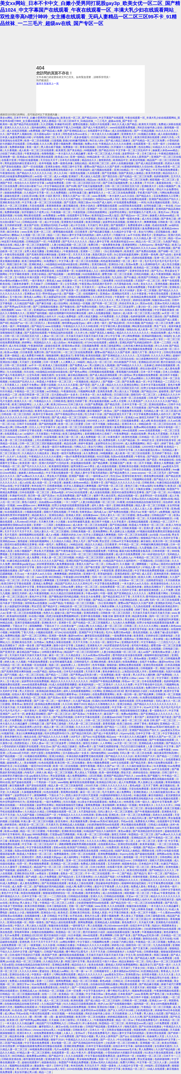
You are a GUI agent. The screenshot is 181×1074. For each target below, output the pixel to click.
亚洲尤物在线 (99, 264)
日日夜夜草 (81, 231)
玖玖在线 (29, 371)
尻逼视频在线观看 (81, 463)
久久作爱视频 (88, 218)
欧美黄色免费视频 (108, 290)
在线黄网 (97, 580)
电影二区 (54, 665)
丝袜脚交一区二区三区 (149, 1055)
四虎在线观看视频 (142, 257)
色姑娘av (39, 228)
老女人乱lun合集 (116, 287)
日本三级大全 (149, 153)
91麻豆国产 (173, 397)
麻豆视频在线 (71, 205)
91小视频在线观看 (10, 290)
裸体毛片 (147, 235)
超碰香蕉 (164, 391)
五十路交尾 (55, 482)
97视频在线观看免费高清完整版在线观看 (40, 1046)
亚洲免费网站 (101, 531)
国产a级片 (25, 570)
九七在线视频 (15, 371)
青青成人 (153, 886)
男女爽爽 (166, 267)
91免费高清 (113, 847)
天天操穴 (92, 225)
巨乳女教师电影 (145, 700)
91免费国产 (114, 827)
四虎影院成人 (22, 743)
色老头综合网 (124, 948)
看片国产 (139, 717)
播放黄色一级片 (43, 1065)
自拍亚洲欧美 (144, 954)
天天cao (18, 573)
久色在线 (22, 456)
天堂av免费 (85, 368)
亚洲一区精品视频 (71, 639)
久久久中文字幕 (101, 808)
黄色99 (4, 909)
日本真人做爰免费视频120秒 (16, 137)
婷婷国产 (59, 179)
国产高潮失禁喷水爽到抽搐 (41, 254)
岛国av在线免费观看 (122, 456)
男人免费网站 (146, 1049)
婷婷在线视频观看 (165, 365)
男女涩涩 (104, 541)
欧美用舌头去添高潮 (132, 687)
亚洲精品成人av (29, 990)
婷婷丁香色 (167, 443)
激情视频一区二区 (122, 658)
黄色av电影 (75, 257)
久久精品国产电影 (24, 303)
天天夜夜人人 (12, 384)
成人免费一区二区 (22, 886)
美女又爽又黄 (32, 590)
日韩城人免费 (34, 808)
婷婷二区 (50, 137)
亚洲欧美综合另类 (10, 202)
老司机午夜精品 (140, 645)
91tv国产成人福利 (102, 202)
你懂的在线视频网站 (79, 296)
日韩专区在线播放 (141, 469)
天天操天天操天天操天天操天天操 (85, 336)
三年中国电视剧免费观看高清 (121, 189)
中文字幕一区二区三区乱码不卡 (133, 150)
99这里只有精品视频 (13, 241)
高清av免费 (132, 264)
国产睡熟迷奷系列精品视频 (64, 596)
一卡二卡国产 (71, 502)
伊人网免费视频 (131, 336)
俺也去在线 (6, 244)
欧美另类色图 (153, 173)
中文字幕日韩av (100, 739)
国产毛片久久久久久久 (75, 241)
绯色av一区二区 (131, 681)
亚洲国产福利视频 (37, 313)
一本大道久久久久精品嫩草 (104, 134)
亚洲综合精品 (57, 515)
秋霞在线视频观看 (151, 466)
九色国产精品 (171, 241)
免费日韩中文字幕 (156, 687)
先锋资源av (86, 511)
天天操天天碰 (8, 707)
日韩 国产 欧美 (156, 397)
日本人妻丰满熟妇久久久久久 (122, 880)
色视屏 (74, 368)
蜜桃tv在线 (167, 498)
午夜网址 (86, 857)
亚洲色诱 (24, 941)
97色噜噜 (39, 137)
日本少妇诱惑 (98, 867)
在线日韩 (95, 397)
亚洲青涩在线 (47, 889)
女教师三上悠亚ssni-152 (109, 309)
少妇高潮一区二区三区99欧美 (122, 1042)
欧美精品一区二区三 (134, 1068)
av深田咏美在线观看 (130, 205)
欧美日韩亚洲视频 (17, 629)
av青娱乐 (41, 873)
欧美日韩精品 (47, 459)
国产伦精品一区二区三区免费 (148, 140)
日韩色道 (65, 840)
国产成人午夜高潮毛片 (96, 127)
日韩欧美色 (59, 401)
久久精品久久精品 (61, 541)
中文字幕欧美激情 (19, 274)
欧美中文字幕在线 (43, 414)
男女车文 (128, 137)
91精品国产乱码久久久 (22, 381)
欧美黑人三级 (106, 179)
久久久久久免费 (124, 684)
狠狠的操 (112, 665)
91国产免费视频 (94, 404)
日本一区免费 (51, 362)
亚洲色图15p (133, 974)
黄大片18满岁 (127, 290)
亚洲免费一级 (8, 156)
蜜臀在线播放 (81, 124)
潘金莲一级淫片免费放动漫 (70, 420)
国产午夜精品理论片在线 (69, 414)
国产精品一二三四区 (57, 674)
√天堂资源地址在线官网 (89, 508)
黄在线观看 (54, 323)
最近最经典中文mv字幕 (30, 609)
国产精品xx (149, 847)
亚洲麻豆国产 (118, 463)
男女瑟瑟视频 (58, 775)
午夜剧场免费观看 (38, 661)
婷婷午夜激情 (86, 443)
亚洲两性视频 (157, 671)
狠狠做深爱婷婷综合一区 (41, 749)
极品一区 (141, 381)
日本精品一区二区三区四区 (154, 437)
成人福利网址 (15, 169)
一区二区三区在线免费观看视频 (35, 179)
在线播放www (91, 515)
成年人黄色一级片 (97, 323)
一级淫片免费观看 (87, 968)
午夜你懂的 (53, 831)
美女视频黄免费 (79, 821)
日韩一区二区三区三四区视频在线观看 (41, 443)
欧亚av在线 (6, 925)
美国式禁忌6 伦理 (102, 254)
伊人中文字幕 (113, 336)
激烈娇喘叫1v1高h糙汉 (109, 378)
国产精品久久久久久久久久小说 (35, 173)
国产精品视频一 (57, 274)
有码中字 (123, 749)
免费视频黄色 (62, 853)
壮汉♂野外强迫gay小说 (49, 293)
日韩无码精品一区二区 (22, 577)
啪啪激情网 (52, 355)
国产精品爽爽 (101, 463)
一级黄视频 (34, 945)
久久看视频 (11, 150)
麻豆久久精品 (42, 707)
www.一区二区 (24, 309)
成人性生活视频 (151, 218)
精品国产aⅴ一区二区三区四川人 (28, 323)
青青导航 (79, 355)
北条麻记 (149, 365)
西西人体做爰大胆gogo (49, 857)
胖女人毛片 (79, 541)
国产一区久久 (108, 1039)
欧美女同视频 (138, 160)
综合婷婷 (168, 502)
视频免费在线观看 (10, 684)
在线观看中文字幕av (99, 130)
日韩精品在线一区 (32, 222)
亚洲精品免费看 (61, 964)
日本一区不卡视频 (151, 371)
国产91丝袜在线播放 (62, 508)
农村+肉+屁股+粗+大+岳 (70, 889)
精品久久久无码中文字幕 (120, 450)
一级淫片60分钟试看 (40, 766)
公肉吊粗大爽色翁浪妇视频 (138, 345)
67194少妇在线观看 (96, 342)
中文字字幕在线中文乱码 (149, 684)
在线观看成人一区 (32, 639)
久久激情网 (12, 410)
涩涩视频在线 (163, 231)
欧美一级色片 (163, 528)
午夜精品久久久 (43, 401)
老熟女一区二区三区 (87, 586)
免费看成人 (62, 544)
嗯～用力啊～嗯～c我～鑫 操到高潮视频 (51, 1016)
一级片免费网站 (53, 801)
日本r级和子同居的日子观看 (25, 407)
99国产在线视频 (116, 329)
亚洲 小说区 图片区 (50, 195)
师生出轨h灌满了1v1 (31, 186)
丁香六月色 (27, 632)
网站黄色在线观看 (142, 326)
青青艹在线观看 (171, 280)
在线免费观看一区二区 (133, 518)
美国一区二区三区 (109, 1059)
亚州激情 (12, 316)
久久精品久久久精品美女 (99, 238)
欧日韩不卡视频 (169, 375)
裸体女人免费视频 (164, 463)
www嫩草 (29, 169)
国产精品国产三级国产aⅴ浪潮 (41, 1010)
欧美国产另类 (50, 954)
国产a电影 (32, 876)
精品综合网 (70, 443)
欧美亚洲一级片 (29, 463)
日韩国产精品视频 (54, 951)
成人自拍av (60, 342)
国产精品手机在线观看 (26, 124)
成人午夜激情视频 (161, 274)
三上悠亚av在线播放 (128, 1007)
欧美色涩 (63, 912)
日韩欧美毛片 (80, 1029)
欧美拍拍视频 (93, 355)
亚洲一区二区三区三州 (167, 257)
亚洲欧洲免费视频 (123, 505)
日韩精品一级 (35, 958)
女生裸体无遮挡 (68, 440)
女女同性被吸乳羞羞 (79, 521)
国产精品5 (153, 456)
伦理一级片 (159, 143)
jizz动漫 (65, 319)
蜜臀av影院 (88, 358)
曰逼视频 (56, 140)
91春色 (74, 329)
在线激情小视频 (160, 997)
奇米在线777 (38, 485)
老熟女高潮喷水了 (154, 586)
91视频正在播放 (147, 134)
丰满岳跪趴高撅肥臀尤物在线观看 (27, 489)
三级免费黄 (107, 280)
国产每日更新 (93, 567)
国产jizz (87, 736)
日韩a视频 (32, 143)
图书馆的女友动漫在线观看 (161, 596)
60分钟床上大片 (80, 319)
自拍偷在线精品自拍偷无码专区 (144, 502)
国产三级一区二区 (156, 492)
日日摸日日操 (122, 394)
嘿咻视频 (78, 143)
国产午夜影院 (52, 639)
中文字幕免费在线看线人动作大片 (38, 316)
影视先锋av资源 (71, 345)
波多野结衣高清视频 (114, 222)
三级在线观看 (103, 658)
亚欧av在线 (59, 847)
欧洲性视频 (164, 248)
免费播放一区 (71, 147)
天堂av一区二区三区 (137, 896)
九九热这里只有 (60, 329)
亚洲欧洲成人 (54, 251)
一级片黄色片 (37, 280)
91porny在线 (84, 668)
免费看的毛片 (93, 889)
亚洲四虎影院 (122, 573)
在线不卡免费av (30, 384)
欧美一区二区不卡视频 (139, 463)
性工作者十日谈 (94, 414)
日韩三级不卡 (170, 772)
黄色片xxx (164, 212)
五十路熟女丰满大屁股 (27, 277)
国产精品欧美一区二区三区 (66, 779)
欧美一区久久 (44, 717)
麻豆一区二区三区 (132, 720)
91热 (136, 283)
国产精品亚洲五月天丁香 (118, 414)
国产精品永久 (144, 195)
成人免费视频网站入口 (113, 818)
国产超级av (31, 938)
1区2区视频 (96, 775)
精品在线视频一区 (128, 495)
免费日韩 (93, 244)
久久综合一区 (98, 642)
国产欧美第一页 (70, 290)
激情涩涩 (28, 704)
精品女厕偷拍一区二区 (121, 840)
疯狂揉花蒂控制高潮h (166, 753)
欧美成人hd (62, 156)
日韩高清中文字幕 (24, 586)
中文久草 (131, 954)
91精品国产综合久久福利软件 (120, 560)
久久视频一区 (127, 564)
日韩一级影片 (98, 788)
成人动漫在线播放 (168, 134)
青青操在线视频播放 (90, 407)
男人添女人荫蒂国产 (138, 156)
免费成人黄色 (138, 886)
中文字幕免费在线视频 (161, 883)
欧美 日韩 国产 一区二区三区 (160, 720)
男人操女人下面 (71, 287)
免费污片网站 (85, 886)
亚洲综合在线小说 (19, 974)
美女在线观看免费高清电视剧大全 (55, 169)
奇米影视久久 (67, 739)
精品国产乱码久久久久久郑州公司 (74, 583)
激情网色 (84, 977)
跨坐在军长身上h (129, 303)
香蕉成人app (54, 280)
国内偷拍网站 (39, 127)
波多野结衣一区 (131, 153)
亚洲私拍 (174, 287)
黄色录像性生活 (111, 671)
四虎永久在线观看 (50, 287)
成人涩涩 (147, 573)
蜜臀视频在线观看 (107, 205)
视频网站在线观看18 (26, 1007)
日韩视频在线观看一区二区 (61, 811)
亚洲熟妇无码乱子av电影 (55, 225)
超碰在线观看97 (31, 1062)
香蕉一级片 (33, 147)
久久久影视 (122, 886)
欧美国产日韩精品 (148, 277)
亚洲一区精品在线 (52, 339)
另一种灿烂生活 (146, 440)
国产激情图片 (118, 225)
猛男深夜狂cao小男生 (83, 466)
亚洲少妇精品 (122, 169)
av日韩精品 (57, 267)
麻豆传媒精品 (71, 339)
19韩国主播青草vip (52, 652)
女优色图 (95, 248)
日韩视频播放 (91, 498)
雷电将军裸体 (22, 932)
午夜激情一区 (122, 296)
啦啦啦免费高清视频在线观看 (23, 209)
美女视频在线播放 (10, 261)
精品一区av (174, 238)
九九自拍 (117, 277)
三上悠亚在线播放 (130, 977)
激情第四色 (105, 160)
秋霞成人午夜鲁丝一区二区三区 (54, 381)
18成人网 (83, 625)
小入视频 (60, 521)
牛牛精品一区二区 (129, 544)
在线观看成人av (13, 433)
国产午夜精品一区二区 (161, 837)
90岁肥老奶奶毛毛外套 (117, 645)
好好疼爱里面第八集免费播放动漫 (43, 218)
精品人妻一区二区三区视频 (150, 505)
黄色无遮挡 (114, 661)
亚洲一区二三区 (43, 231)
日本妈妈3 (88, 199)
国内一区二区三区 (159, 616)
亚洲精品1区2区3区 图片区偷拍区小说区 (125, 691)
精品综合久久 (89, 160)
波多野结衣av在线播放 (94, 1010)
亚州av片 (80, 1033)
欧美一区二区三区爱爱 (71, 424)
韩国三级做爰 (161, 954)
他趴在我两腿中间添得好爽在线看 (68, 313)
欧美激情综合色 (160, 583)
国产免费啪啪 (165, 674)
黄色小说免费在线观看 (134, 199)
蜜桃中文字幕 (162, 508)
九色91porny (146, 244)
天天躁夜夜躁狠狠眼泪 (160, 518)
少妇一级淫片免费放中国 (166, 306)
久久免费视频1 (59, 192)
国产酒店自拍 (110, 176)
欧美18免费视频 (137, 287)
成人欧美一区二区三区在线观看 (37, 150)
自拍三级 (124, 209)
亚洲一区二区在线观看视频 (81, 860)
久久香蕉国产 (136, 401)
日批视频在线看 (114, 639)
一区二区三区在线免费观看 (121, 192)
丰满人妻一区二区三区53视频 (58, 557)
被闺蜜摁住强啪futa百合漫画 (94, 277)
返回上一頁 (52, 83)
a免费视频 (35, 130)
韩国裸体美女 (169, 925)
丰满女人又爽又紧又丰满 (14, 889)
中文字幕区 (163, 678)
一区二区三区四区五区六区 (124, 388)
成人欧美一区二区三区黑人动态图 (142, 313)
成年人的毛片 (104, 235)
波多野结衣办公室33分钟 (109, 443)
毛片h (109, 632)
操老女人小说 (17, 912)
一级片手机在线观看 (106, 339)
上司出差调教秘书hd (46, 440)
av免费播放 (49, 215)
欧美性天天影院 (148, 124)
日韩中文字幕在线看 (31, 430)
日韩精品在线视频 (78, 896)
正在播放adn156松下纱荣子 (117, 717)
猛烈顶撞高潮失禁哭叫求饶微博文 (69, 397)
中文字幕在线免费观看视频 (59, 547)
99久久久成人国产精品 (125, 124)
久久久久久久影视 (68, 384)
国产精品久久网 (62, 528)
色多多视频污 (82, 137)
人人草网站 (106, 743)
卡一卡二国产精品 (141, 169)
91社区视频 (103, 456)
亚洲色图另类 (161, 573)
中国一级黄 (106, 593)
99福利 (167, 336)
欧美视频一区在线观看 (35, 665)
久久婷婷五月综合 (102, 296)
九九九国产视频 (26, 814)
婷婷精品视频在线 (118, 1016)
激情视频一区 (131, 857)
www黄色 (141, 775)
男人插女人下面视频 (86, 772)
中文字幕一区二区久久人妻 (152, 1062)
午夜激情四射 (36, 345)
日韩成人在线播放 (158, 824)
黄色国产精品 (163, 244)
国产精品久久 (173, 743)
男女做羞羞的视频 (99, 401)
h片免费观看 (107, 316)
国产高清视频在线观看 (54, 189)
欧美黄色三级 (39, 199)
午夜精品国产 (49, 479)
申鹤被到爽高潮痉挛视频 (155, 544)
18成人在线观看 (156, 1068)
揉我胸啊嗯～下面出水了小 (44, 625)
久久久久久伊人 (165, 805)
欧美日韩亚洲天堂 (164, 899)
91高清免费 (156, 691)
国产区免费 (128, 381)
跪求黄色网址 (93, 893)
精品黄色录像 (134, 586)
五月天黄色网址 (85, 876)
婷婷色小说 (118, 945)
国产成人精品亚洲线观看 (150, 163)
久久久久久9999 (28, 971)
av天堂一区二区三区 (125, 743)
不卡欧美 (73, 511)
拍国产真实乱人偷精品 (131, 173)
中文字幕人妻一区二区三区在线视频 (42, 202)
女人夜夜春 (136, 182)
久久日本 (67, 704)
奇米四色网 (77, 1065)
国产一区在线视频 (33, 166)
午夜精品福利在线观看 (61, 332)
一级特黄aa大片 (100, 476)
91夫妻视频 (159, 766)
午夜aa (155, 893)
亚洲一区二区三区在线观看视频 (24, 612)
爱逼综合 (97, 857)
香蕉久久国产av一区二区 (77, 195)
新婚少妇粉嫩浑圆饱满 (75, 140)
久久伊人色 (81, 332)
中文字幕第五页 (149, 857)
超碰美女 (111, 557)
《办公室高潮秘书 (112, 251)
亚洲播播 (54, 873)
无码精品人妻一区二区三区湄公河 (162, 410)
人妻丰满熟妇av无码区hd (125, 971)
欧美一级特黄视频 (39, 629)
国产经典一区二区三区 (105, 303)
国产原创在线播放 (11, 166)
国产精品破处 (30, 349)
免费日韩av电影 (122, 632)
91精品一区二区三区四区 (90, 557)
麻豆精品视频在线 (78, 375)
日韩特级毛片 (82, 661)
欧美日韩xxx (24, 1029)
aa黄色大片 (13, 857)
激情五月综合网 (65, 619)
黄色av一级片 (168, 277)
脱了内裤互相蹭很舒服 (106, 746)
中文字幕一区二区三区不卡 (127, 707)
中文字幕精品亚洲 (54, 186)
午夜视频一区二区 (61, 212)
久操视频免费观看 (31, 792)
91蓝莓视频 (51, 437)
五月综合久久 (60, 368)
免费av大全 (91, 143)
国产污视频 (11, 674)
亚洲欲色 (145, 769)
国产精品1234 (149, 391)
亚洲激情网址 (130, 244)
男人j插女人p (125, 557)
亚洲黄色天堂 (169, 811)
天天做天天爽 (146, 922)
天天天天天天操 (82, 254)
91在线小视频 (37, 616)
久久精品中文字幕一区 (37, 192)
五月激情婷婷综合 (19, 554)
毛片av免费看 (12, 935)
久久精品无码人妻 (137, 818)
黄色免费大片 (129, 922)
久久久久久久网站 (161, 355)
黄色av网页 (157, 867)
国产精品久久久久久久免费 (53, 736)
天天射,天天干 (64, 137)
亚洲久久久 (96, 896)
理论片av (135, 511)
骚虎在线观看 (127, 700)
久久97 (11, 456)
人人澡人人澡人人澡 (141, 508)
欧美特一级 (6, 124)
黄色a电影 (136, 785)
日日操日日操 (99, 137)
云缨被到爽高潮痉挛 (92, 450)
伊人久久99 (60, 173)
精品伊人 (95, 381)
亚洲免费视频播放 (108, 853)
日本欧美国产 (126, 994)
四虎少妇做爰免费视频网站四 (16, 176)
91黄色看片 (114, 437)
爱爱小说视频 (49, 384)
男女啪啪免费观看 (39, 863)
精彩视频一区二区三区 (162, 179)
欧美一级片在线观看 (73, 697)
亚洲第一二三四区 (90, 251)
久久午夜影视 (139, 293)
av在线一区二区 (43, 176)
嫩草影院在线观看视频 (97, 635)
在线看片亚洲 (9, 160)
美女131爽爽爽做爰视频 (29, 733)
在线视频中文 (91, 293)
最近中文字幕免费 (162, 801)
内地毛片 (29, 772)
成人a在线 (25, 482)
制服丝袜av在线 (161, 300)
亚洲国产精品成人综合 (27, 189)
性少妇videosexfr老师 (116, 925)
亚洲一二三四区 (163, 342)
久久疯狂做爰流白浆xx (148, 450)
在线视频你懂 (32, 915)
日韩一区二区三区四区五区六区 (84, 182)
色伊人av (65, 554)
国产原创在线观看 (36, 785)
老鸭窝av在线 (164, 853)
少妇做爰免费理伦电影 (62, 984)
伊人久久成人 (35, 658)
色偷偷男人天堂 (156, 1036)
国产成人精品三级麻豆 (118, 140)
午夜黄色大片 (95, 713)
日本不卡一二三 (172, 1055)
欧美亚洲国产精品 (95, 459)
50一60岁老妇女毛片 (68, 450)
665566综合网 (137, 459)
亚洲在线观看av (158, 404)
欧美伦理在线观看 (81, 469)
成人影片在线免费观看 (128, 554)
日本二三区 (159, 547)
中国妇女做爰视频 (28, 160)
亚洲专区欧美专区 (139, 270)
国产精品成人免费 (52, 130)
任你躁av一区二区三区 (132, 580)
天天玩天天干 (92, 1065)
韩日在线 (172, 547)
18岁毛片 (75, 736)
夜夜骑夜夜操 (54, 205)
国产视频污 (154, 775)
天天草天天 (138, 596)
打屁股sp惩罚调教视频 (63, 834)
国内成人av (100, 511)
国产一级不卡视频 (66, 899)
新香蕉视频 (109, 723)
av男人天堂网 (119, 401)
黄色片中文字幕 (38, 596)
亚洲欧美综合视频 (129, 466)
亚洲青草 (37, 437)
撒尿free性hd (75, 635)
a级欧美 (113, 342)
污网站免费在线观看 (65, 974)
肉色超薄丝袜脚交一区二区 (115, 261)
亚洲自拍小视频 (9, 362)
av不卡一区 (77, 238)
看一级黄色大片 (158, 710)
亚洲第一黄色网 (150, 254)
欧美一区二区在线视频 (37, 140)
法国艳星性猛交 (155, 580)
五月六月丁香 (26, 798)
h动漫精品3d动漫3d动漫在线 (62, 264)
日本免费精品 (130, 547)
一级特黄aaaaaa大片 (13, 248)
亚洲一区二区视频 (147, 290)
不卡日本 (149, 182)
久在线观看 (93, 173)
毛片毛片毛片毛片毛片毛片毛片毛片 (55, 798)
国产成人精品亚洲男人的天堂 (45, 518)
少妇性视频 (159, 489)
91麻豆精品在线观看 (168, 482)
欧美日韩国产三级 (22, 267)
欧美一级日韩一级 (127, 694)
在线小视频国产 (168, 186)
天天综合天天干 (49, 160)
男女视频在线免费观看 (140, 349)
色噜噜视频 (48, 153)
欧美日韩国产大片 (145, 756)
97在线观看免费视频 (125, 202)
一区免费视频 (106, 674)
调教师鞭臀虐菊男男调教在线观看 (78, 844)
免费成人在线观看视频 (22, 981)
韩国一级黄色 (37, 922)
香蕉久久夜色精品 (32, 290)
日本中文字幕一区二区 (135, 404)
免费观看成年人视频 (139, 225)
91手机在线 (76, 915)
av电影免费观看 (55, 182)
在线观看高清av (107, 844)
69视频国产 (97, 977)
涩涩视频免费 (163, 1065)
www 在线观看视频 (150, 430)
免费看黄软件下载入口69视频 (65, 127)
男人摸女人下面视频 (132, 915)
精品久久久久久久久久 (91, 974)
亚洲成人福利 (157, 876)
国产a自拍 (166, 254)
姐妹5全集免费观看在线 (41, 270)
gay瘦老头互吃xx (170, 730)
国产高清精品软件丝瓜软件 (148, 831)
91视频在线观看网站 (36, 756)
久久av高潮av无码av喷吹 (97, 655)
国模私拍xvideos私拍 (21, 300)
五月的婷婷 (114, 863)
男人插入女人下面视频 (127, 391)
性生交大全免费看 (91, 596)
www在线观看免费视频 (123, 127)
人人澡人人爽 (42, 404)
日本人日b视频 (171, 371)
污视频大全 (119, 235)
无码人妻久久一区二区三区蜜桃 (118, 515)
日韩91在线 (47, 837)
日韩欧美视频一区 (36, 388)
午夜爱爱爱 (54, 241)
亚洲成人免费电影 (43, 583)
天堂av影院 (7, 964)
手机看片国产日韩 (147, 192)
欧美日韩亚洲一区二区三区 (34, 394)
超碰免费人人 (69, 665)
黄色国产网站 (42, 267)
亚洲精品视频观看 (138, 521)
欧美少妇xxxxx (59, 404)
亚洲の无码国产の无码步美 (54, 463)
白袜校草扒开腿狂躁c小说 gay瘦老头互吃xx (24, 775)
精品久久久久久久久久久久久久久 (70, 681)
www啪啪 (63, 538)
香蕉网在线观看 (60, 469)
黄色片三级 (131, 485)
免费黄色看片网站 (158, 593)
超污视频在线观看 (102, 169)
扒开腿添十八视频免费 (124, 147)
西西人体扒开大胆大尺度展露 (82, 795)
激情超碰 (22, 541)
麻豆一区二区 (49, 538)
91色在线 (17, 1010)
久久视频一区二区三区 (33, 235)
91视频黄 (98, 726)
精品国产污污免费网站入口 (62, 489)
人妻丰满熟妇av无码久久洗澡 (99, 257)
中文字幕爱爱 (22, 485)
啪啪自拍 (132, 329)
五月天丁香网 (151, 785)
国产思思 (85, 384)
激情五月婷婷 (20, 593)
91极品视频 (140, 795)
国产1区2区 (95, 749)
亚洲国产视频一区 (79, 476)
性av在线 (19, 847)
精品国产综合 (53, 668)
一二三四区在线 (58, 896)
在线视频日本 (138, 1036)
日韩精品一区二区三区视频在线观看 (20, 994)
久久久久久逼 (166, 974)
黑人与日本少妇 (113, 857)
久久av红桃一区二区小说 (143, 749)
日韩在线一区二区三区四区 (22, 319)
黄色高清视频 (141, 632)
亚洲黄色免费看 (162, 469)
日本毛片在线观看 (70, 160)
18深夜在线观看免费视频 (64, 919)
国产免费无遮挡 (158, 818)
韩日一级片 (153, 443)
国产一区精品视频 (144, 130)
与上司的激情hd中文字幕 (162, 1039)
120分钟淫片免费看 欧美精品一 (159, 446)
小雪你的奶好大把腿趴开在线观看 (20, 746)
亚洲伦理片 (107, 498)
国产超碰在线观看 (102, 469)
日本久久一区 (97, 1029)
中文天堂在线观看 (89, 280)
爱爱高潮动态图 (88, 440)
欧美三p (176, 244)
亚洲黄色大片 (129, 134)
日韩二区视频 (100, 388)
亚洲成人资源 (73, 515)
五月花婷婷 (143, 355)
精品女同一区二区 (109, 319)
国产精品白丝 (66, 876)
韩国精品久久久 (43, 342)
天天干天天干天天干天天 (18, 531)
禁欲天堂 (126, 772)
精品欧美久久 (40, 515)
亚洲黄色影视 (35, 801)
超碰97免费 (51, 609)
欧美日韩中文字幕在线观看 (16, 583)
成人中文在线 (52, 222)
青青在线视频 (87, 147)
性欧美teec (63, 349)
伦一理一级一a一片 (82, 971)
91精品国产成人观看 (166, 319)
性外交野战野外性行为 (57, 733)
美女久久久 (147, 283)
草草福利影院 (105, 573)
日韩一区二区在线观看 (83, 853)
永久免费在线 (105, 394)
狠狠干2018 (79, 870)
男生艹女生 (160, 326)
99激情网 (53, 309)
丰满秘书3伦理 (63, 124)
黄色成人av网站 (33, 296)
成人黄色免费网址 (73, 707)
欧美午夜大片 (64, 788)
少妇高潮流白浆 (159, 948)
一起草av (101, 287)
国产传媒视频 (47, 450)
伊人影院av (125, 375)
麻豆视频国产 (95, 410)
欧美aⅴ (108, 410)
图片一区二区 (33, 446)
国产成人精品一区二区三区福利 (69, 417)
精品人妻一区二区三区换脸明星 (32, 244)
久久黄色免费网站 (110, 547)
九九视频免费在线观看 (25, 788)
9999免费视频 (40, 834)
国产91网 (71, 186)
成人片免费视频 (13, 720)
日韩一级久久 (143, 801)
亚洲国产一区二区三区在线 (166, 156)
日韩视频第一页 (54, 283)
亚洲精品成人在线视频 (92, 329)
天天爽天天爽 (59, 257)
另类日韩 (92, 870)
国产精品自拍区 (169, 358)
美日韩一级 (34, 495)
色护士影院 (37, 753)
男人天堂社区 (124, 300)
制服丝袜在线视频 (137, 906)
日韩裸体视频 (55, 485)
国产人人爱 (98, 384)
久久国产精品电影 (165, 1049)
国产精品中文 (56, 388)
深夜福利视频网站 (39, 541)
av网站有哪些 (94, 697)
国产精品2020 (106, 150)
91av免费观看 (165, 958)
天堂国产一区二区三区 (148, 280)
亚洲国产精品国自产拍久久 (164, 199)
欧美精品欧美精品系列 (165, 606)
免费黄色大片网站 (117, 459)
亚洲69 (92, 1007)
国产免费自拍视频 (146, 251)
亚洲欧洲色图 (99, 661)
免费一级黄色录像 (63, 163)
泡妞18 (117, 313)
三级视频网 (107, 899)
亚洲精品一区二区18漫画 (65, 863)
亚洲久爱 (63, 479)
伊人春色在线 (90, 1023)
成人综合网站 (61, 303)
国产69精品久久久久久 (130, 365)
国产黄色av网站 (79, 371)
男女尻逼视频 (145, 1059)
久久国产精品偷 (127, 440)
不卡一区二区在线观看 (27, 378)
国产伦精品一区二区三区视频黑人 (92, 622)
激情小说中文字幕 (46, 567)
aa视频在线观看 (18, 518)
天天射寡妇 (42, 433)
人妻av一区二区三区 (21, 228)
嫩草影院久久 (96, 192)
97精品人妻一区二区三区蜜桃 (159, 567)
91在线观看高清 (91, 274)
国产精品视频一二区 (87, 547)
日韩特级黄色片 (116, 951)
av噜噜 (62, 215)
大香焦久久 (161, 909)
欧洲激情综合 (161, 919)
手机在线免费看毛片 (147, 1020)
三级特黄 (53, 554)
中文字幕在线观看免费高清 (15, 997)
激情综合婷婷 (72, 218)
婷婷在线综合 (141, 772)
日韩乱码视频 (142, 274)
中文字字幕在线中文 (50, 850)
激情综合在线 (150, 938)
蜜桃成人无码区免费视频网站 (64, 358)
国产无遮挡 (70, 202)
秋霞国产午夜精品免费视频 (105, 681)
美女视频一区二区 (61, 1042)
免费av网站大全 (73, 498)
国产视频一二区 (73, 293)
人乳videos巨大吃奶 (25, 521)
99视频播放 (114, 137)
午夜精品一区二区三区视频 (29, 391)
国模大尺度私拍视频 (55, 511)
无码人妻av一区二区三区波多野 (116, 306)
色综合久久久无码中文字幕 (29, 182)
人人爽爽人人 (68, 362)
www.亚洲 (26, 231)
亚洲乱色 (114, 814)
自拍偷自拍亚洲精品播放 (104, 984)
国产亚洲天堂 (8, 652)
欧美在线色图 (96, 964)
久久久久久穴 (83, 726)
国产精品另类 (113, 404)
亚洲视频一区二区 (150, 1042)
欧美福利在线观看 (17, 616)
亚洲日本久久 (129, 424)
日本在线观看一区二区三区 (34, 492)
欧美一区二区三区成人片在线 (104, 153)
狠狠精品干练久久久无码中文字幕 (160, 538)
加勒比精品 (81, 163)
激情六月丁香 (140, 352)
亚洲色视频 (161, 283)
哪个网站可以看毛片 (77, 951)
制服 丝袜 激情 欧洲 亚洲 (117, 616)
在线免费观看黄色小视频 (63, 997)
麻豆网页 (56, 707)
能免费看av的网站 (37, 1055)
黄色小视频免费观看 (21, 700)
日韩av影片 (112, 564)
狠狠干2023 (80, 704)
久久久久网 (45, 143)
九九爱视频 (145, 547)
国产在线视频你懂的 (120, 1003)
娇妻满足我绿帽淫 (49, 319)
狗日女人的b (97, 140)
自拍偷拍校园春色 (17, 420)
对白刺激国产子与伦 (125, 362)
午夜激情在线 (8, 173)
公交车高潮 (71, 283)
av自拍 (124, 508)
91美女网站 (48, 694)
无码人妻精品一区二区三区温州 (45, 498)
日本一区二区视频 (117, 788)
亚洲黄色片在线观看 (72, 222)
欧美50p (14, 902)
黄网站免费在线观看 (161, 609)
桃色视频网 (8, 309)
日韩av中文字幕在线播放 (125, 541)
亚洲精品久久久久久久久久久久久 (159, 880)
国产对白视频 (74, 612)
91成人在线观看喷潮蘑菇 (63, 684)
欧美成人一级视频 (131, 847)
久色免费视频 (160, 577)
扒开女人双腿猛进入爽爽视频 (80, 485)
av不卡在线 (134, 235)
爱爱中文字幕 (122, 498)
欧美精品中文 (121, 160)
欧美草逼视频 (147, 844)
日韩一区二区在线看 (16, 365)
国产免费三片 (84, 495)
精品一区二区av (111, 397)
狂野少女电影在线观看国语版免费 (160, 388)
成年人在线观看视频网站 (77, 691)
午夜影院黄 (47, 420)
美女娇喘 (158, 639)
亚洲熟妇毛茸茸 (121, 293)
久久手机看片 (119, 521)
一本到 (142, 202)
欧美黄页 (61, 150)
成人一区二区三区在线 (32, 674)
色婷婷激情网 (161, 176)
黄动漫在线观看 (154, 808)
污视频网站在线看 (142, 479)
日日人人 (34, 427)
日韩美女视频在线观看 (81, 730)
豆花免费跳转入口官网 (166, 195)
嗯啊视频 (142, 564)
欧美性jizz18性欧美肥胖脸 (24, 287)
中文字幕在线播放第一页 (60, 472)
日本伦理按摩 (8, 1046)
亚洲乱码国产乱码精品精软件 (136, 342)
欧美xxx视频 (11, 352)
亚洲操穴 (73, 176)
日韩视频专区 (66, 658)
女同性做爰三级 (78, 192)
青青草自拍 (100, 368)
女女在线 (61, 375)
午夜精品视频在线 (169, 153)
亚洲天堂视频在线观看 (27, 622)
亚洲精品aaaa (8, 541)
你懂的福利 (86, 430)
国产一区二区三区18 (59, 713)
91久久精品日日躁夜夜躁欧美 (67, 593)
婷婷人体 (9, 661)
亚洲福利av (160, 235)
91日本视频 (91, 678)
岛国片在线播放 (123, 238)
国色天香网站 (83, 837)
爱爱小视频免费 (62, 143)
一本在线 (168, 205)
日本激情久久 (97, 847)
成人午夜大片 (79, 1052)
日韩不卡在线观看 (27, 424)
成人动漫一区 (40, 482)
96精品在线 (77, 544)
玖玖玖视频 (133, 323)
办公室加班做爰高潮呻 (126, 254)
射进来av (98, 997)
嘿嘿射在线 (148, 850)
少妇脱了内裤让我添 (11, 153)
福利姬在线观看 (144, 1046)
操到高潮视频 (108, 270)
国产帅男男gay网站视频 (33, 1020)
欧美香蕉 (139, 635)
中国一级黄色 (147, 189)
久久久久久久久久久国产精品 (64, 199)
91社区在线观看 (124, 280)
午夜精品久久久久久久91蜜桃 (115, 143)
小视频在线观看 (33, 511)
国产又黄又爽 (141, 948)
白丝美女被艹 (69, 625)
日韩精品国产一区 (36, 241)
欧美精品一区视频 (80, 303)
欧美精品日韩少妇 (83, 228)
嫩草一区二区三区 (30, 339)
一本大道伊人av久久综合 (121, 195)
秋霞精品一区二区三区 (141, 834)
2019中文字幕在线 (39, 417)
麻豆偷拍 (146, 541)
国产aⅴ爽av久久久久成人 (31, 476)
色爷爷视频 (45, 163)
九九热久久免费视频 (124, 622)
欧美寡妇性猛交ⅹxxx (123, 241)
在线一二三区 (79, 349)
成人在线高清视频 (17, 130)
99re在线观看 (130, 430)
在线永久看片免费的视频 (139, 309)
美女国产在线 (32, 225)
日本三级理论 (68, 1020)
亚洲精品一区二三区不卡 (164, 521)
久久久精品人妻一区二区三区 (150, 238)
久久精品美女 (73, 655)
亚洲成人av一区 (158, 1000)
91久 (56, 209)
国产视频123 (16, 909)
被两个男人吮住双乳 (105, 495)
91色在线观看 (45, 762)
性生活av (115, 476)
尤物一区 (74, 906)
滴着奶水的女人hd (71, 534)
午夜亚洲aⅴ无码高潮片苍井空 (96, 283)
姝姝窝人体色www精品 (165, 150)
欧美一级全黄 (27, 645)
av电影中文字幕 (13, 779)
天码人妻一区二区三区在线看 (84, 723)
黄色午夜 (5, 404)
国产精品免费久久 (120, 472)
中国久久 (101, 479)
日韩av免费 (21, 427)
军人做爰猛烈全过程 (55, 296)
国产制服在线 (68, 306)
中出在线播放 (125, 1039)
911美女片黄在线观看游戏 (93, 801)
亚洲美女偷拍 (53, 166)
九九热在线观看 (16, 388)
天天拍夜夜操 (139, 407)
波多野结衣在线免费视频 (35, 681)
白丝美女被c (77, 1026)
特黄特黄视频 (140, 876)
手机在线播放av (84, 658)
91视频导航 (8, 733)
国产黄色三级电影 (56, 723)
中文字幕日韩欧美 (119, 912)
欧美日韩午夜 (49, 378)
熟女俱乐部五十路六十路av (96, 609)
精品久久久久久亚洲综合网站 (123, 384)
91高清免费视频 (66, 495)
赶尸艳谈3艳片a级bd (32, 968)
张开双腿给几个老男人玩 (35, 212)
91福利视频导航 (146, 827)
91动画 (18, 215)
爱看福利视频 (96, 1052)
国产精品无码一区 (121, 902)
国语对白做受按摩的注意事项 (128, 492)
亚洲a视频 (78, 893)
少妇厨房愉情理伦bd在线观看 (102, 710)
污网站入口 (80, 446)
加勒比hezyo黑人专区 (108, 199)
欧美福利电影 (87, 684)
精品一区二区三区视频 (60, 772)
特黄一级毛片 (150, 511)
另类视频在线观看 (122, 267)
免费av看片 (85, 746)
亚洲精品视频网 (79, 248)
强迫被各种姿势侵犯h (107, 883)
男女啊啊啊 (106, 935)
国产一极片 (124, 257)
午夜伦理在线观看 (14, 254)
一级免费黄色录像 (110, 244)
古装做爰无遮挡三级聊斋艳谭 (23, 860)
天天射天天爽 (67, 309)
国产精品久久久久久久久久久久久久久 (155, 704)
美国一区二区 (132, 889)
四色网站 (117, 808)
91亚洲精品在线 (129, 599)
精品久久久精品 (94, 544)
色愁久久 (48, 612)
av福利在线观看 (150, 889)
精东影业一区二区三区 (32, 824)
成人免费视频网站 (135, 443)
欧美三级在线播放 (159, 629)
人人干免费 (167, 590)
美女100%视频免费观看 (164, 1003)
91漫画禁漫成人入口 (87, 270)
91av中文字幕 (152, 707)
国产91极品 (130, 277)
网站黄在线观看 (33, 215)
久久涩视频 (47, 124)
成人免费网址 (124, 792)
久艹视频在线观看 (115, 759)
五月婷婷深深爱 (13, 225)
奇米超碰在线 (76, 342)
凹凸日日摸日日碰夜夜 (133, 746)
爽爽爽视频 (150, 222)
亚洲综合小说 (116, 264)
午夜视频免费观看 (137, 759)
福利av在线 (55, 671)
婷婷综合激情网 (142, 300)
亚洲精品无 (26, 867)
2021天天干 (112, 977)
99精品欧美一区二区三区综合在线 (106, 156)
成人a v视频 (60, 176)
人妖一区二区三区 (146, 840)
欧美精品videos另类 (119, 479)
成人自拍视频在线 (122, 130)
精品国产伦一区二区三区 (48, 867)
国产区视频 (50, 658)
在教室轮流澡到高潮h (130, 928)
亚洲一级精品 (78, 156)
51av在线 (46, 209)
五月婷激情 (63, 580)
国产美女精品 (75, 150)
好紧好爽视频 (88, 290)
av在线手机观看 (94, 189)
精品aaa (92, 179)
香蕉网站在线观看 (54, 759)
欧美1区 (108, 407)
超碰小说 (60, 612)
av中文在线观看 (120, 762)
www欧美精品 (17, 498)
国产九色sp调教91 (133, 378)
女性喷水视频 (149, 974)
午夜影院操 (79, 212)
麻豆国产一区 (112, 713)
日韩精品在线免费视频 (32, 818)
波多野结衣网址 (118, 212)
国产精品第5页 (117, 323)
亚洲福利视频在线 (152, 336)
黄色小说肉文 (88, 205)
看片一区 (137, 261)
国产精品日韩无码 (82, 733)
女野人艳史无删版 (34, 251)
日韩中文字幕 (61, 1065)
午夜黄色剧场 (32, 153)
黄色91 (96, 668)
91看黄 (121, 502)
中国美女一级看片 (41, 974)
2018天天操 (92, 785)
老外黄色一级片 (169, 886)
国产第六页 (171, 902)
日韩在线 (99, 430)
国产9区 (4, 323)
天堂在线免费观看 (139, 788)
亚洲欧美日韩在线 (80, 912)
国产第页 (17, 668)
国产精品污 (37, 326)
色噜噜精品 (72, 430)
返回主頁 (41, 83)
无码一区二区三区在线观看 (133, 534)
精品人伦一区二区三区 (149, 241)
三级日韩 (17, 590)
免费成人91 (115, 801)
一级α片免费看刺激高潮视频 (79, 456)
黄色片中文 (155, 352)
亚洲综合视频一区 (17, 922)
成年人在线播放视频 (122, 163)
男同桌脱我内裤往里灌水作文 (21, 163)
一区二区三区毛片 (156, 472)
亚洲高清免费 (105, 391)
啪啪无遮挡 (48, 375)
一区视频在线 (81, 381)
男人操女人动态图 (91, 176)
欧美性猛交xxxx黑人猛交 (106, 215)
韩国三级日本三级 (17, 264)
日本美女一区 (88, 394)
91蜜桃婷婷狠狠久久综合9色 (137, 166)
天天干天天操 (8, 814)
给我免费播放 (130, 661)
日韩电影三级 (171, 648)
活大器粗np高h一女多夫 (47, 134)
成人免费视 (33, 557)
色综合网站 (144, 147)
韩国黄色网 (140, 1029)
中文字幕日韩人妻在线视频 (115, 326)
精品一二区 (54, 235)
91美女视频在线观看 (159, 202)
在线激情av (140, 1039)
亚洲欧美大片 (149, 186)
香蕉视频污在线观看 (127, 371)
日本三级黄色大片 (14, 808)
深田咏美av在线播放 (36, 603)
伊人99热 (133, 697)
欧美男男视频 (107, 678)
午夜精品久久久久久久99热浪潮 (81, 326)
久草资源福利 (83, 169)
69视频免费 (91, 150)
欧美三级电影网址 (36, 248)
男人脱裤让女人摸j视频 (102, 365)
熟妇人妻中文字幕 (108, 218)
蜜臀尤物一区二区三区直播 (117, 274)
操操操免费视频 (13, 192)
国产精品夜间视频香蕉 (86, 528)
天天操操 (54, 1020)
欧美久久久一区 (23, 401)
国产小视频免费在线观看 (128, 410)
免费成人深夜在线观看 (59, 642)
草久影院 (104, 225)
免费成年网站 (97, 590)
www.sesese (138, 472)
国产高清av (48, 495)
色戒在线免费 (160, 225)
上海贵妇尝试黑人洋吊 (134, 671)
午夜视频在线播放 (152, 932)
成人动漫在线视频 (107, 466)
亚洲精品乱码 (112, 508)
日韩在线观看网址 (97, 212)
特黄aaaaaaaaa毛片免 (124, 1049)
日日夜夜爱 (26, 352)
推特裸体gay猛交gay (74, 323)
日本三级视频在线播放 (104, 928)
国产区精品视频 (119, 524)
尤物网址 (41, 909)
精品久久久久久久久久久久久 (133, 332)
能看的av (129, 639)
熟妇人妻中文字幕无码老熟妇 (78, 235)
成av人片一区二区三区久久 (27, 547)
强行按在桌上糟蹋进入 (108, 228)
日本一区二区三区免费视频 (136, 814)
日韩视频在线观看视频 (102, 371)
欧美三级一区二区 (69, 437)
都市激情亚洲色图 (149, 590)
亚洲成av (22, 156)
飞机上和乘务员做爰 (142, 909)
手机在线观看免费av (11, 811)
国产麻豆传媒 (44, 303)
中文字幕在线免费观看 (166, 169)
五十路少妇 (16, 296)
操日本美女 (13, 231)
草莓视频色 (23, 326)
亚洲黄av (29, 293)
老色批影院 (166, 407)
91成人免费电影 (67, 316)
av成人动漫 (51, 769)
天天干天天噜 (81, 642)
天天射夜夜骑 (25, 707)
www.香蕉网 (99, 195)
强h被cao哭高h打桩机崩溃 (15, 199)
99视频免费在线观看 (112, 248)
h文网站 (97, 691)
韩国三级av (84, 202)
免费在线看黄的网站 (70, 769)
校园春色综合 (76, 189)
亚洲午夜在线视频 (91, 616)
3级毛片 (45, 257)
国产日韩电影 (42, 508)
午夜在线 (30, 717)
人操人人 (68, 1033)
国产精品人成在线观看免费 (61, 922)
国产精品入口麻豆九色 (105, 599)
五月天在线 (166, 938)
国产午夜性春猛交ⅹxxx (69, 551)
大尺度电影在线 (123, 283)
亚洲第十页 (65, 254)
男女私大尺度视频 (158, 433)
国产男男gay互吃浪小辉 (17, 306)
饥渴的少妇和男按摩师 (27, 479)
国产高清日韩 (54, 352)
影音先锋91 (63, 238)
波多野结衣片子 (23, 795)
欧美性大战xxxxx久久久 (58, 228)
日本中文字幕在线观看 (153, 384)
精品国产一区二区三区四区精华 (82, 652)
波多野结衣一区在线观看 (154, 495)
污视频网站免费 (87, 391)
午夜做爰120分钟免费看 (76, 577)
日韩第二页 (130, 625)
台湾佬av (39, 642)
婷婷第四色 (75, 573)
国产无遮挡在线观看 (35, 332)
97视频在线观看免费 (94, 551)
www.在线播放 (53, 326)
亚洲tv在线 (101, 814)
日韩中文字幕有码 (59, 599)
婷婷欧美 (34, 420)
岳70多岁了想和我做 (11, 603)
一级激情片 (32, 880)
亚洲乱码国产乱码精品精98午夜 (84, 560)
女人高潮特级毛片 (150, 264)
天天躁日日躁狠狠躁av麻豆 (34, 469)
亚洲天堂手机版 (138, 629)
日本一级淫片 (32, 397)
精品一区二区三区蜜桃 (83, 538)
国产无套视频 (110, 173)
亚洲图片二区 (156, 658)
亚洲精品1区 (65, 378)
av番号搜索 (11, 469)
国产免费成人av (79, 365)
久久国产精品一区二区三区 (98, 779)
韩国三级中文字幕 (72, 166)
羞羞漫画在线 (164, 182)
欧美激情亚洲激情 (59, 466)
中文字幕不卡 (116, 417)
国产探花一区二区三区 (137, 867)
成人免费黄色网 (107, 440)
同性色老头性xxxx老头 (75, 134)
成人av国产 (144, 652)
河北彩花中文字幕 (24, 567)
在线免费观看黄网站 (13, 648)
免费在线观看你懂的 (70, 948)
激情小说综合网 (101, 909)
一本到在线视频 (98, 417)
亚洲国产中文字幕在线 (91, 632)
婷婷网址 (85, 264)
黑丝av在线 (146, 303)
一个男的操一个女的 (45, 782)
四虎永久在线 (172, 163)
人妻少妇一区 (143, 306)
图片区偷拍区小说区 (94, 932)
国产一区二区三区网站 (35, 635)
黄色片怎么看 (92, 915)
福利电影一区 (142, 1003)
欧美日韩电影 (93, 222)
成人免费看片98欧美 (33, 355)
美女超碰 (130, 619)
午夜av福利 (146, 485)
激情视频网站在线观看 (32, 534)
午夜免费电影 (122, 433)
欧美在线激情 (159, 420)
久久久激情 (128, 827)
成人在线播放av (46, 899)
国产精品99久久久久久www (141, 248)
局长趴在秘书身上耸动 (150, 127)
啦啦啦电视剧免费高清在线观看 (81, 850)
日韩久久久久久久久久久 (100, 300)
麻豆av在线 (62, 1026)
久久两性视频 (153, 378)
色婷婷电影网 (171, 681)
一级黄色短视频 (77, 173)
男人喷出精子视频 (51, 147)
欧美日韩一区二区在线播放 (70, 762)
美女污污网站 (146, 231)
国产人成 (5, 267)
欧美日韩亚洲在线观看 (147, 137)
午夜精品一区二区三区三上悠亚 (152, 557)
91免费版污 (50, 261)
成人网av (9, 1013)
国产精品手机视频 (75, 570)
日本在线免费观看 (152, 681)
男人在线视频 (95, 925)
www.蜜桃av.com (26, 505)
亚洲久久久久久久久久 (17, 127)
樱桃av (15, 235)
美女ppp (26, 834)
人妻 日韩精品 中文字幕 (160, 746)
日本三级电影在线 (57, 906)
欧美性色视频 (130, 437)
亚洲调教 (36, 362)
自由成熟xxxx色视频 (74, 410)
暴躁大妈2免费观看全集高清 (137, 319)
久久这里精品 (124, 606)
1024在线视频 (74, 1068)
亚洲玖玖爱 (84, 997)
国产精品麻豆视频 (100, 231)
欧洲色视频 (77, 1000)
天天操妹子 (37, 283)
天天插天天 (88, 287)
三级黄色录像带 (20, 283)
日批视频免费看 (91, 345)
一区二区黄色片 (105, 684)
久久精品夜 (13, 792)
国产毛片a (157, 270)
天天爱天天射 (138, 987)
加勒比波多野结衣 (44, 870)
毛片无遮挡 (6, 401)
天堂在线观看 (37, 205)
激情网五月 (113, 420)
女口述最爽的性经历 (147, 358)
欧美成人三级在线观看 (55, 365)
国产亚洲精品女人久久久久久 (119, 355)
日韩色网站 (103, 147)
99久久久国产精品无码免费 (99, 948)
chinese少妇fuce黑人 (19, 437)
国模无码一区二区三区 (143, 394)
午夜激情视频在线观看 (78, 958)
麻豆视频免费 (17, 785)
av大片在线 (87, 339)
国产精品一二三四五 (116, 726)
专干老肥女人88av (126, 678)
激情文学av (113, 642)
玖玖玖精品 (6, 391)
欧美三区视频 (172, 808)
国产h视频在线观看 (109, 687)
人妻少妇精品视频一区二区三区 (69, 244)
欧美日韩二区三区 (99, 163)
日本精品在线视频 (58, 909)
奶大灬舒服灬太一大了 (78, 388)
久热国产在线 (59, 629)
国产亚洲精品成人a (75, 130)
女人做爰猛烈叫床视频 (17, 606)
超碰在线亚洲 (12, 195)
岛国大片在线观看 (100, 124)
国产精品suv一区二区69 (134, 215)
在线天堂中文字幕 (32, 1000)
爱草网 (94, 319)
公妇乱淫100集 (29, 195)
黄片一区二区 (155, 873)
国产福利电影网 (48, 424)
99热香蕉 (128, 801)
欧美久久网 (144, 577)
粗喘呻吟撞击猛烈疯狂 (157, 655)
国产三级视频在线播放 (72, 300)
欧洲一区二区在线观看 (134, 397)
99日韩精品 (55, 577)
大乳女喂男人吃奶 (69, 1010)
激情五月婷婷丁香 (77, 401)
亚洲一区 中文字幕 (168, 840)
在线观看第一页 (142, 143)
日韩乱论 (118, 981)
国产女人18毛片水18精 (121, 1010)
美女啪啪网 (30, 762)
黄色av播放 (143, 515)
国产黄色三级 (169, 218)
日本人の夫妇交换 (27, 1026)
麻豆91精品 (27, 410)
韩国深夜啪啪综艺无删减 (134, 710)
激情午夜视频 (88, 766)
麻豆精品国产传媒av (28, 652)
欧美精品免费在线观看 (144, 296)
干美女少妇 (139, 968)
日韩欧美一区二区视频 (168, 694)
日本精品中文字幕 (149, 863)
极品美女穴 (67, 355)
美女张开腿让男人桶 (26, 1072)
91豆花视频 (134, 446)
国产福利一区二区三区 (83, 687)
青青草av (17, 704)
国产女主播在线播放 (38, 329)
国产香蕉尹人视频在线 (20, 134)
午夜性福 (56, 433)
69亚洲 (8, 270)
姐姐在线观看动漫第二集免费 (96, 919)
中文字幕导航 (83, 808)
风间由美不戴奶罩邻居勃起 (32, 730)
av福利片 (29, 433)
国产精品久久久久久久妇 (119, 756)
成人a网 (145, 420)
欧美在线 (5, 283)
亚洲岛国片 (68, 668)
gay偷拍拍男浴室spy (46, 300)
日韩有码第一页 (161, 551)
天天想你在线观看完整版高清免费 (40, 840)
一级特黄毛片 (78, 925)
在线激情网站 (53, 753)
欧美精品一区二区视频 (147, 267)
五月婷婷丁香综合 (162, 453)
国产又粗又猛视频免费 (115, 182)
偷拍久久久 (20, 270)
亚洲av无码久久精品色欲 (146, 498)
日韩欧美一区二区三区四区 (115, 612)
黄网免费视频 (93, 805)
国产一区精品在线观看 (84, 987)
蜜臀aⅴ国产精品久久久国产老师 (102, 166)
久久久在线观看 (65, 837)
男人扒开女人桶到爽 (144, 674)
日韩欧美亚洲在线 (19, 987)
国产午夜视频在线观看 (162, 739)
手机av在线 (6, 485)
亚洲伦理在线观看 (115, 446)
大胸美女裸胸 (143, 489)
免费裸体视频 (17, 147)
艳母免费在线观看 (154, 476)
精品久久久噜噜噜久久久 (102, 704)
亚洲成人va (131, 417)
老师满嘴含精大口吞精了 (99, 433)
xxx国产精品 (56, 603)
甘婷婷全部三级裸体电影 (160, 635)
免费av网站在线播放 (145, 427)
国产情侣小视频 (85, 1036)
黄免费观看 (18, 876)
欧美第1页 (13, 1020)
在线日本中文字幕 (140, 925)
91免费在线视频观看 (143, 209)
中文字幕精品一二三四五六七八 (59, 277)
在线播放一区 (70, 280)
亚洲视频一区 (52, 290)
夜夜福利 (154, 723)
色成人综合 (10, 769)
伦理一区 (22, 863)
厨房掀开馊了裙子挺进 (159, 717)
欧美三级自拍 (155, 316)
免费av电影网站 (10, 697)
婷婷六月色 (168, 137)
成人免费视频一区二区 (93, 437)
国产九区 (105, 648)
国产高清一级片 (163, 964)
